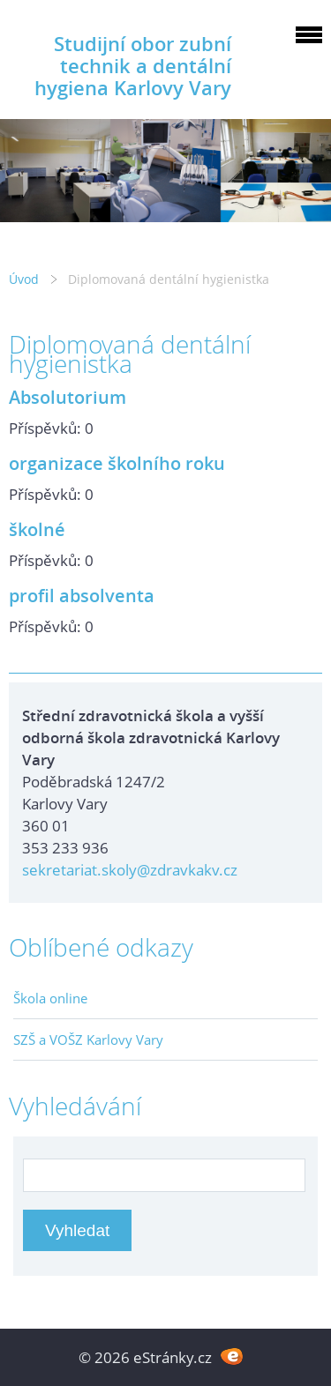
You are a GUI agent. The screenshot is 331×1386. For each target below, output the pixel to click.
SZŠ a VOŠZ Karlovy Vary (88, 1039)
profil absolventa (81, 595)
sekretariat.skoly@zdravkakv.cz (129, 870)
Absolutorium (67, 396)
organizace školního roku (117, 463)
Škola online (50, 998)
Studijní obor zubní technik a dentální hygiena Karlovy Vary (132, 65)
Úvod (24, 279)
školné (37, 529)
